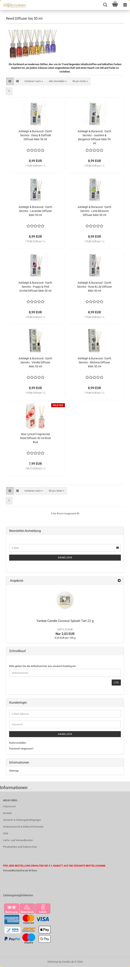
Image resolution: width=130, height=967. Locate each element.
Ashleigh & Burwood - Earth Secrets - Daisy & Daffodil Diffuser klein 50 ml (35, 135)
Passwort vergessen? (21, 748)
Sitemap (14, 770)
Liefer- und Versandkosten (18, 840)
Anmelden (65, 557)
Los (116, 682)
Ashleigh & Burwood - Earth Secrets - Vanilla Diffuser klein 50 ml (35, 362)
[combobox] (34, 81)
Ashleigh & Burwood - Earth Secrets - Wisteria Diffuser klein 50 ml (94, 362)
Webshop (52, 961)
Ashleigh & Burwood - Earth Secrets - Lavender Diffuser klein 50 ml (35, 211)
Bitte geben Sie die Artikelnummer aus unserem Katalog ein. (42, 666)
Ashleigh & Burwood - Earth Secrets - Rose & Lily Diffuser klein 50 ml (94, 286)
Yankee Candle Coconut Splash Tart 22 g (65, 621)
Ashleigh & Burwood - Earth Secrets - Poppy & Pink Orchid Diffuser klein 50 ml (35, 286)
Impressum (9, 806)
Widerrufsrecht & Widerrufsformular (23, 826)
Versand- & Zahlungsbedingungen (22, 819)
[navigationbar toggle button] (125, 5)
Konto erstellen (17, 742)
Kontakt (7, 813)
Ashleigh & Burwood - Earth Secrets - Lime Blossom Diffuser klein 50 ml (94, 211)
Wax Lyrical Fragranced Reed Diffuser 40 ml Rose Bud (35, 438)
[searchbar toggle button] (105, 5)
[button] (10, 81)
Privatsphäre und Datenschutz (20, 846)
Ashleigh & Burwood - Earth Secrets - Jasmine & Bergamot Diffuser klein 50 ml (94, 137)
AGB (5, 833)
